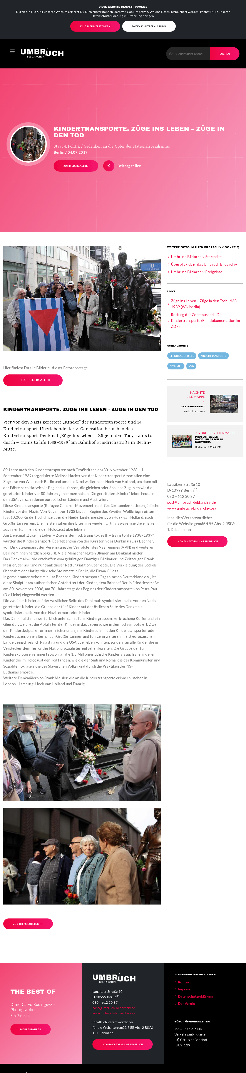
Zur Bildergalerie (31, 380)
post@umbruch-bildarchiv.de (191, 502)
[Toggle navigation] (12, 51)
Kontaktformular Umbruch (195, 541)
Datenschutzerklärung (149, 26)
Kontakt (184, 982)
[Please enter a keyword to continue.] (188, 53)
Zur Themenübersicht (28, 923)
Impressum (187, 989)
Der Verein (186, 1003)
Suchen (225, 53)
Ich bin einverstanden (95, 26)
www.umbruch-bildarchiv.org (191, 508)
